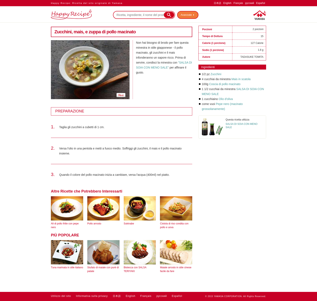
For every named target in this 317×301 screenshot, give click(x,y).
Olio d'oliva (226, 99)
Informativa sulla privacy (92, 296)
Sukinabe (129, 223)
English (227, 3)
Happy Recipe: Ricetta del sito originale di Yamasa (86, 3)
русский (249, 3)
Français (238, 3)
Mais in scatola (241, 79)
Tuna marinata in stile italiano (67, 267)
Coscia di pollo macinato (224, 84)
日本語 (217, 3)
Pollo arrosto (94, 223)
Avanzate (186, 14)
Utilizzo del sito (61, 296)
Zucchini (215, 74)
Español (260, 3)
